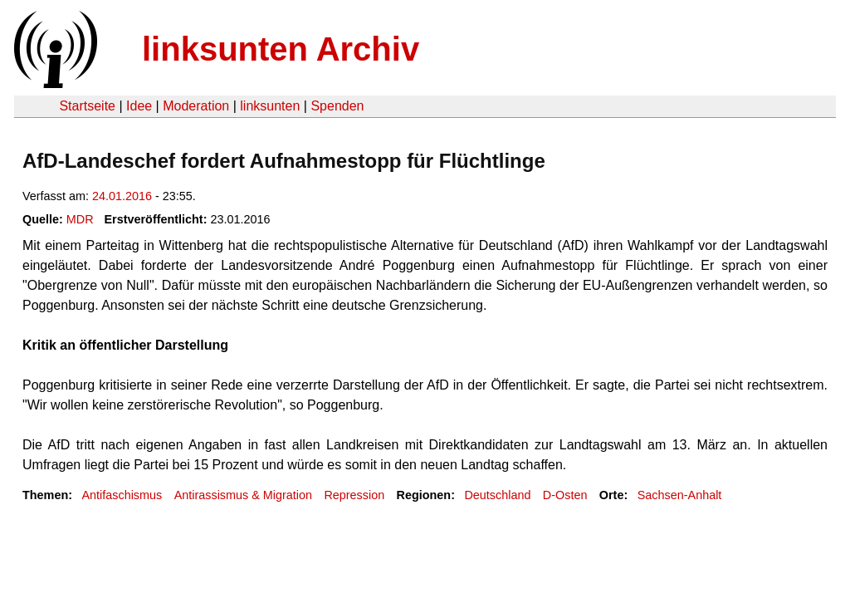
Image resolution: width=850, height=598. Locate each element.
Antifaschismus (121, 495)
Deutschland (497, 495)
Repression (354, 495)
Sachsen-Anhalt (680, 495)
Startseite (87, 106)
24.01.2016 (122, 196)
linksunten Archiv (280, 49)
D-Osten (565, 495)
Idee (139, 106)
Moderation (196, 106)
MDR (80, 219)
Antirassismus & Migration (243, 495)
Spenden (337, 106)
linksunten (270, 106)
